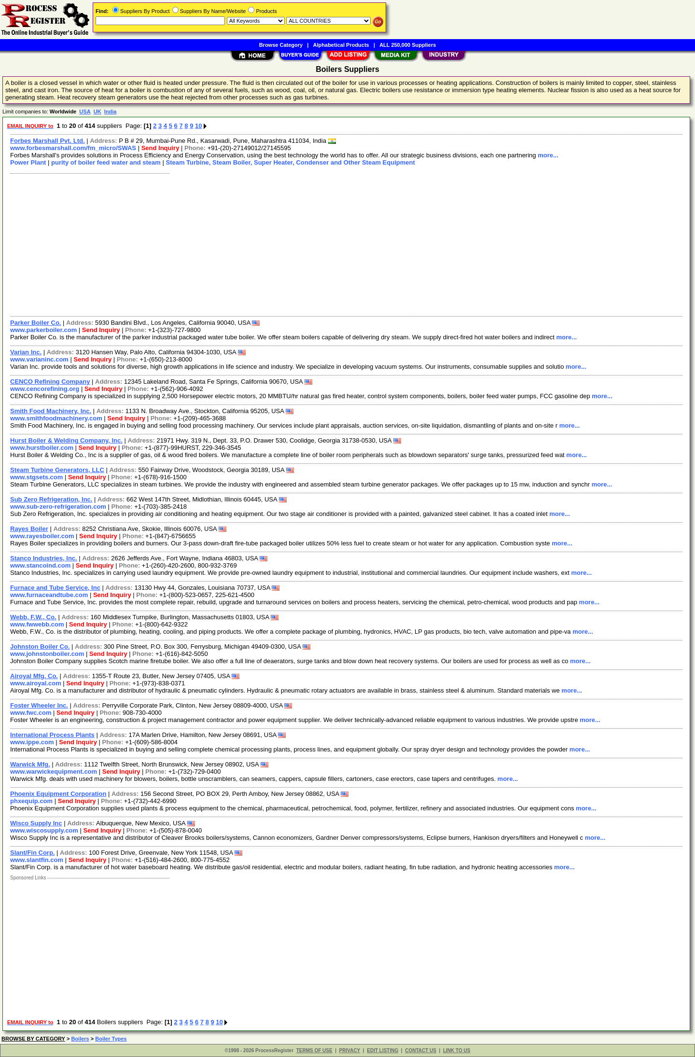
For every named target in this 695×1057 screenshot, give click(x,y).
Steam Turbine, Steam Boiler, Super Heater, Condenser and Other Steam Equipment (290, 162)
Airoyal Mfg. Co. (34, 676)
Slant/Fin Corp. (32, 852)
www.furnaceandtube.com (49, 594)
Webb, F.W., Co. (33, 617)
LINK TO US (456, 1050)
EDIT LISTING (382, 1050)
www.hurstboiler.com (41, 447)
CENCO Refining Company (50, 381)
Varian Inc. (26, 352)
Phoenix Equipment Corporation (58, 793)
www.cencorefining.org (44, 388)
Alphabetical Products (341, 45)
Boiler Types (110, 1039)
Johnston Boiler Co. (40, 646)
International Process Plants (52, 734)
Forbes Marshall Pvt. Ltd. (47, 140)
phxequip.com (31, 801)
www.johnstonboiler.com (47, 653)
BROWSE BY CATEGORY (33, 1039)
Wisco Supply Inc (36, 823)
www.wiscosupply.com (44, 830)
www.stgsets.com (36, 477)
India (110, 111)
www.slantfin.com (36, 859)
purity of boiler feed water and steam (106, 162)
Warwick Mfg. (30, 764)
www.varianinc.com (39, 359)
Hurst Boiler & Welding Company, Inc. (66, 440)
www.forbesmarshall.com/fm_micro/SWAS (73, 148)
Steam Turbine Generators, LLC (57, 469)
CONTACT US (420, 1050)
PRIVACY (350, 1050)
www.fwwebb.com (37, 624)
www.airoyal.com (35, 683)
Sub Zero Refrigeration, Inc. (51, 499)
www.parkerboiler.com (43, 330)
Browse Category (281, 45)
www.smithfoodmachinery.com (56, 418)
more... (548, 155)
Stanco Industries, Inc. (43, 558)
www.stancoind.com (40, 565)
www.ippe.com (32, 742)
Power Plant (28, 162)
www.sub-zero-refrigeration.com (58, 506)
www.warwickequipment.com (53, 771)
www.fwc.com (30, 712)
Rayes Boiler (29, 528)
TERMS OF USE (314, 1050)
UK (97, 111)
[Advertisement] (295, 243)
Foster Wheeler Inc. (39, 705)
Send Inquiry (160, 148)
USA (84, 111)
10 (198, 125)
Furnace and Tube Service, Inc (55, 587)
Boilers (80, 1039)
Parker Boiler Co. (35, 322)
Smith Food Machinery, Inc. (50, 411)
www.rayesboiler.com (42, 536)
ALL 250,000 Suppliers (407, 45)
